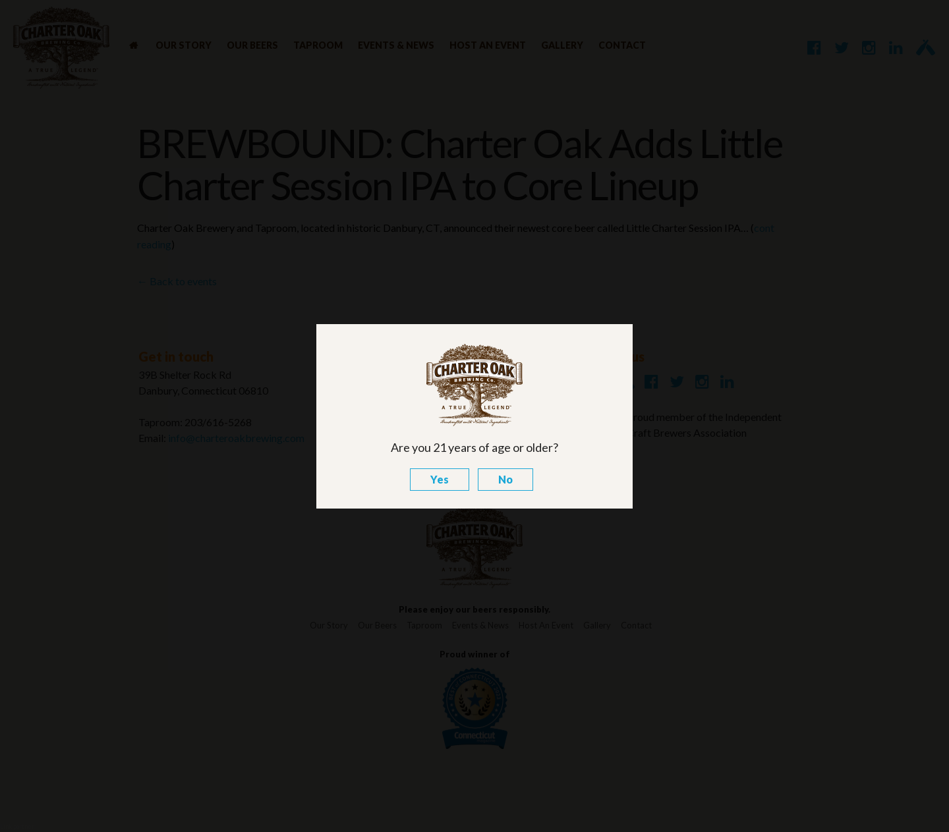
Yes (439, 479)
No (505, 479)
